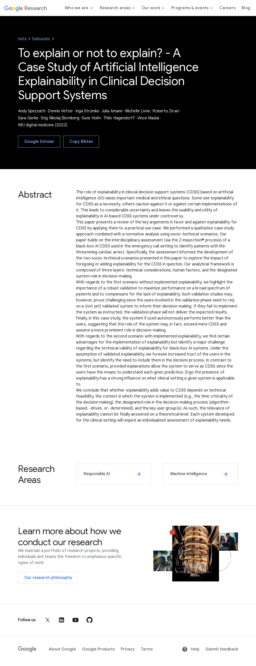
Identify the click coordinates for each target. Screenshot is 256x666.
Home (22, 38)
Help (191, 649)
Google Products (98, 649)
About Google (62, 649)
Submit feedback (222, 649)
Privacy (128, 649)
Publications (41, 38)
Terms (147, 649)
